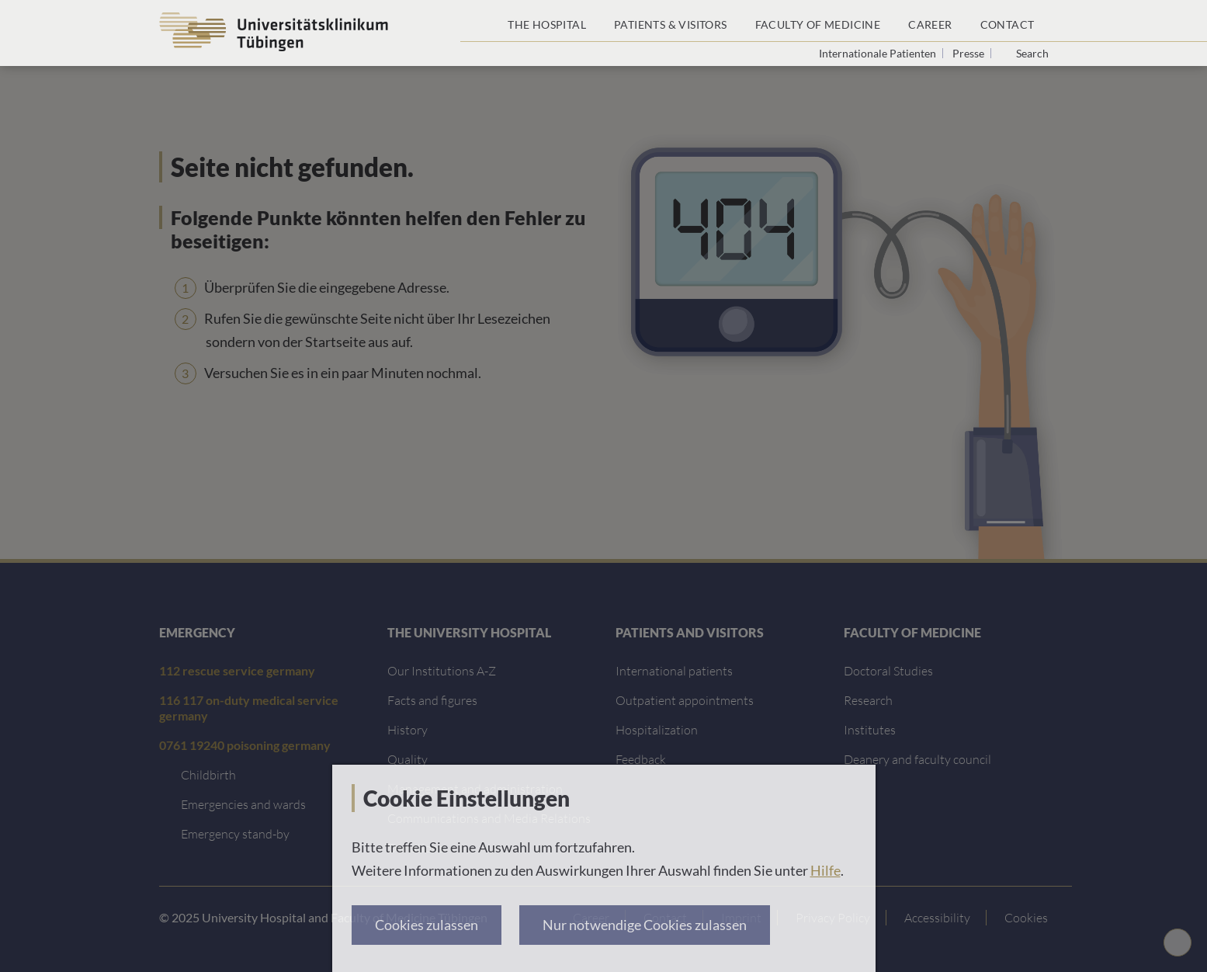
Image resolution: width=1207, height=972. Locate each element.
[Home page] (477, 21)
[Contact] (1007, 21)
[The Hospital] (547, 21)
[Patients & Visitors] (670, 21)
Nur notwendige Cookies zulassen (645, 924)
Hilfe (825, 870)
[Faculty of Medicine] (818, 21)
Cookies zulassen (426, 924)
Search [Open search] (1032, 53)
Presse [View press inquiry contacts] (969, 53)
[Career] (930, 21)
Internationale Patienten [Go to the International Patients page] (878, 53)
